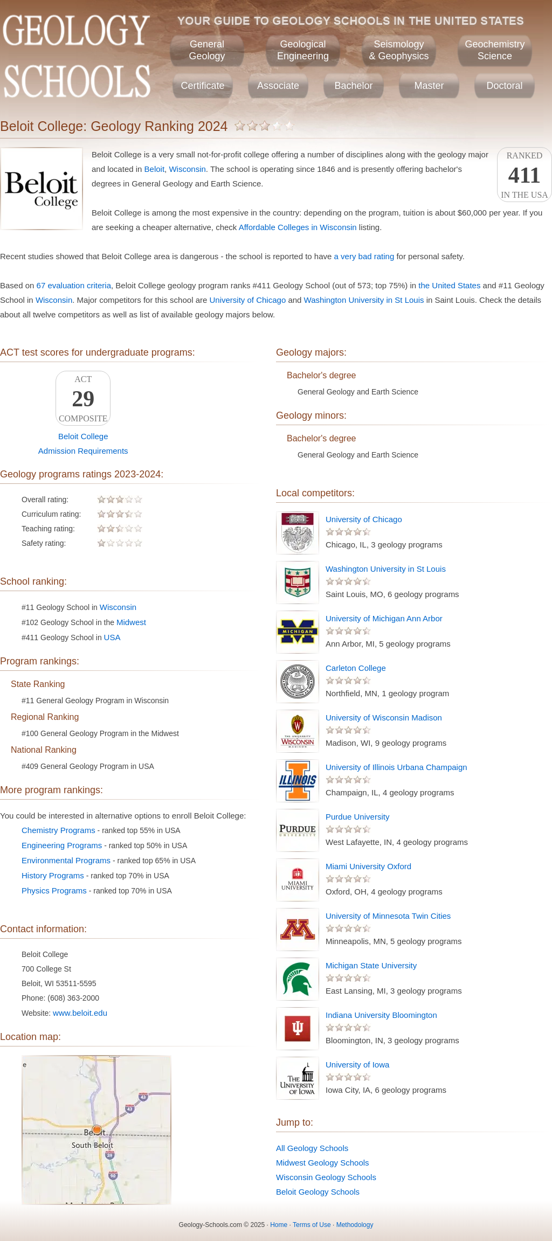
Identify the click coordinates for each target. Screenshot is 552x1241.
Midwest (131, 622)
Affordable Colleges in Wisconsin (298, 227)
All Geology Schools (312, 1148)
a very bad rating (364, 256)
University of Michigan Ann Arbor (384, 618)
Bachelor (353, 85)
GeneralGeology (207, 50)
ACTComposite (83, 399)
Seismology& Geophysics (399, 50)
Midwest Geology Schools (322, 1162)
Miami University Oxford (368, 866)
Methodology (355, 1225)
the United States (449, 285)
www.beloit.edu (80, 1012)
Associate (278, 85)
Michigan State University (371, 965)
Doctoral (504, 85)
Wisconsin (187, 169)
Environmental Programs (66, 860)
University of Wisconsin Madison (384, 717)
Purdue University (357, 816)
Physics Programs (54, 890)
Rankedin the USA (524, 175)
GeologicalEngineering (303, 50)
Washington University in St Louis (364, 299)
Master (429, 85)
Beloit (154, 169)
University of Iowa (357, 1064)
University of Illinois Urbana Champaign (396, 767)
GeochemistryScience (495, 50)
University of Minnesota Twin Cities (388, 915)
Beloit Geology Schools (318, 1191)
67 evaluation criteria (74, 285)
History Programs (53, 875)
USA (112, 637)
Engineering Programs (62, 845)
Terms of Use (312, 1225)
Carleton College (356, 668)
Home (278, 1225)
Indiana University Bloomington (381, 1015)
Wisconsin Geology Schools (326, 1177)
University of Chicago (248, 299)
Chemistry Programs (58, 830)
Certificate (202, 85)
